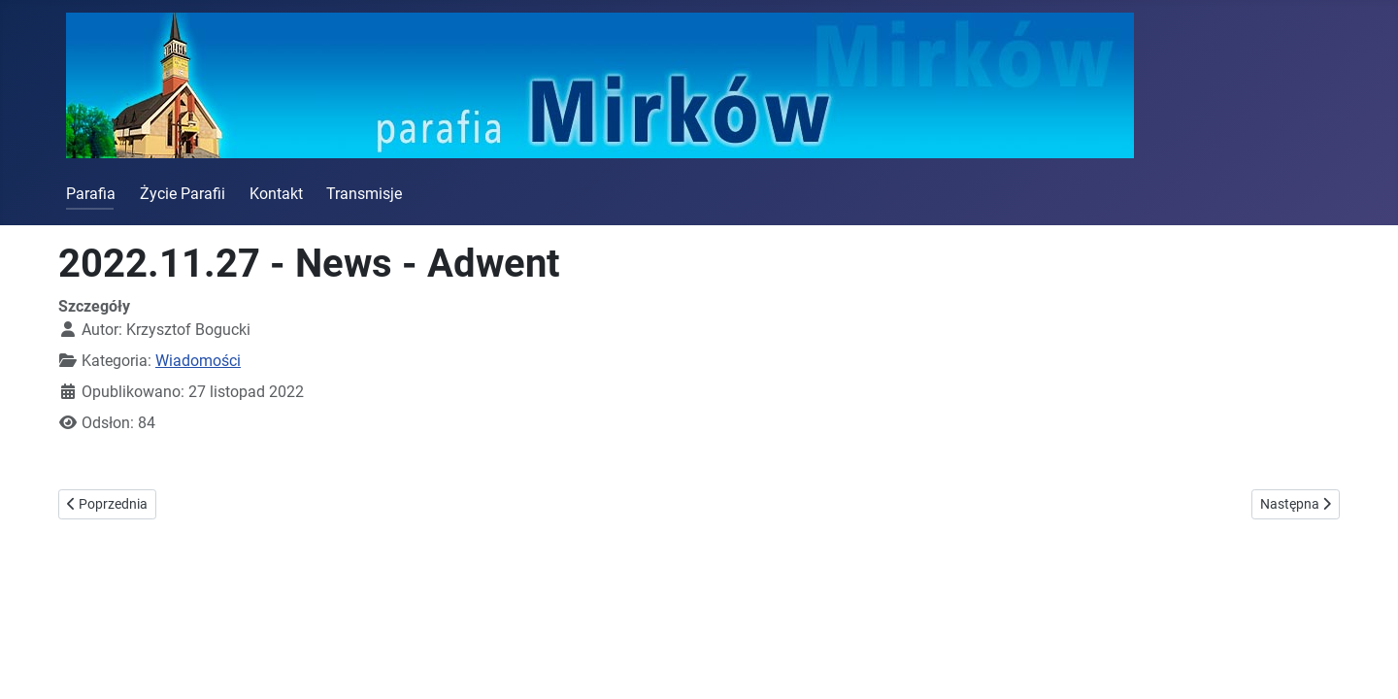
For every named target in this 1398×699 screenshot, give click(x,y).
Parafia (91, 193)
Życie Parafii (182, 193)
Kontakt (276, 193)
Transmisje (364, 193)
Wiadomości (198, 360)
